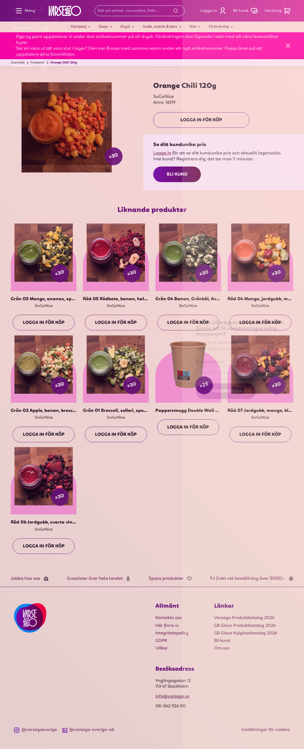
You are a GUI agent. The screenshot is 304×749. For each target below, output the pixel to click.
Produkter (37, 62)
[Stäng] (288, 46)
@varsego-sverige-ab (88, 730)
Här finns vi (167, 626)
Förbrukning (219, 26)
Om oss (221, 648)
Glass (103, 26)
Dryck (125, 26)
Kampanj (78, 26)
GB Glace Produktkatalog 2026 (245, 626)
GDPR (161, 641)
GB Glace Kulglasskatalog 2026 (245, 633)
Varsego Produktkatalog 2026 (244, 618)
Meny (24, 11)
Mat (193, 26)
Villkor (161, 648)
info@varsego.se (172, 696)
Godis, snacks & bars (160, 26)
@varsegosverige (35, 730)
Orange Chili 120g (63, 62)
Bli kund (177, 174)
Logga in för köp (201, 120)
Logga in (214, 11)
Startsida (18, 62)
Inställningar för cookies (266, 730)
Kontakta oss (168, 618)
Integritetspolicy (171, 633)
